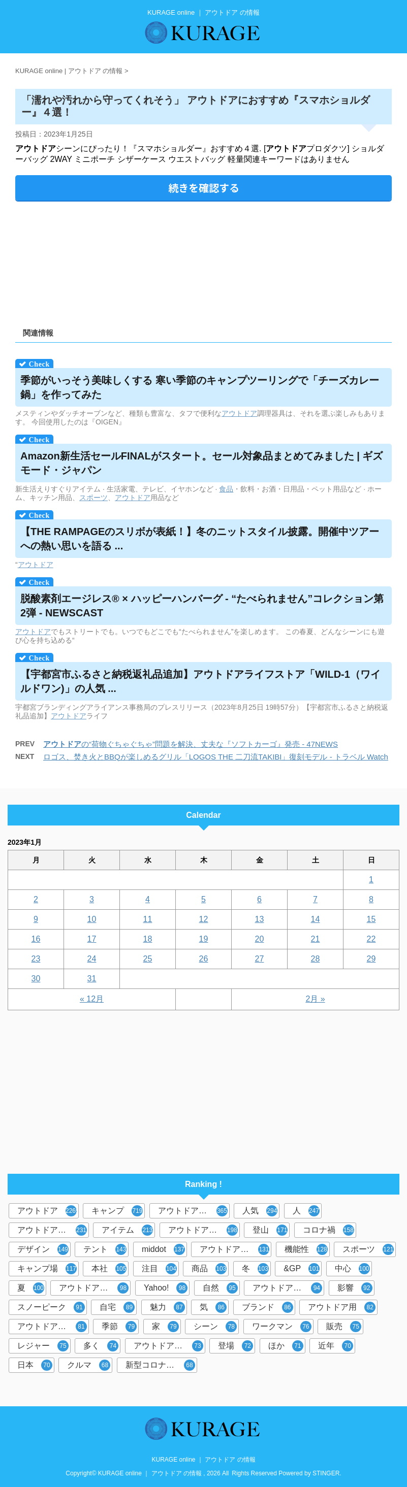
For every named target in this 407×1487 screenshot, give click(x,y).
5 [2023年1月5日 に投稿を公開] (203, 899)
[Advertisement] (203, 261)
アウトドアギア (52, 1326)
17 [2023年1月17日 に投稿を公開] (92, 939)
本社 (109, 1268)
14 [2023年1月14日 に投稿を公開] (315, 919)
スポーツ (93, 497)
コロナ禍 (328, 1230)
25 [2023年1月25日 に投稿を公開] (147, 958)
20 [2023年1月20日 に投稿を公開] (259, 939)
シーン (215, 1326)
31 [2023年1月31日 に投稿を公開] (92, 978)
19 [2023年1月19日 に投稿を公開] (203, 939)
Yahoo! (166, 1288)
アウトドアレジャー (95, 1288)
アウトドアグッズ (287, 1288)
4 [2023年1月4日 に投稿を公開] (147, 899)
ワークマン (281, 1326)
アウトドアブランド (194, 1210)
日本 (34, 1365)
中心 (352, 1268)
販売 (343, 1326)
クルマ (88, 1365)
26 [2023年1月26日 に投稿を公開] (203, 958)
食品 (226, 489)
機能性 (306, 1249)
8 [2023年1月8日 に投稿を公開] (371, 899)
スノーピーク (51, 1307)
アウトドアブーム (234, 1249)
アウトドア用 (341, 1307)
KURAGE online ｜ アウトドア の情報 (203, 1459)
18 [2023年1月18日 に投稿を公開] (147, 939)
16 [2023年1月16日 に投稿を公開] (36, 939)
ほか (285, 1345)
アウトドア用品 (203, 1230)
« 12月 (92, 999)
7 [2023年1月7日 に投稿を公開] (315, 899)
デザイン (43, 1249)
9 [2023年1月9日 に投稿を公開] (36, 919)
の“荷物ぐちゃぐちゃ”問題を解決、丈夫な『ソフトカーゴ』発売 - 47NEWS (190, 744)
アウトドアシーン (52, 1230)
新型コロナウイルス (161, 1365)
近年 (335, 1345)
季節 (119, 1326)
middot (163, 1249)
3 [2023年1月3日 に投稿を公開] (91, 899)
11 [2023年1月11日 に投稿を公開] (147, 919)
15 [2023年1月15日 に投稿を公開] (371, 919)
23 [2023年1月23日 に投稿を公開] (36, 958)
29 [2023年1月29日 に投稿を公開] (371, 958)
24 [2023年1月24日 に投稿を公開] (92, 958)
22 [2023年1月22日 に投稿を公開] (371, 939)
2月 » (315, 999)
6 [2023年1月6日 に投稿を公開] (259, 899)
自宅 (117, 1307)
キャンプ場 (47, 1268)
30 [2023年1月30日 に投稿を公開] (36, 978)
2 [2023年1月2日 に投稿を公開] (36, 899)
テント (105, 1249)
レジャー (43, 1345)
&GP (302, 1268)
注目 (159, 1268)
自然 (220, 1288)
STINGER (325, 1473)
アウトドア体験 (168, 1345)
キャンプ (117, 1210)
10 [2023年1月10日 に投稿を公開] (92, 919)
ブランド (267, 1307)
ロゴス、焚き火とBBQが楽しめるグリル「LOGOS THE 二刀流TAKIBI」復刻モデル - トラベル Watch (215, 756)
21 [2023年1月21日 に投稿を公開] (315, 939)
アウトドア (239, 413)
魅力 (167, 1307)
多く (100, 1345)
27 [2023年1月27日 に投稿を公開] (259, 958)
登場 (235, 1345)
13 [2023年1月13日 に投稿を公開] (259, 919)
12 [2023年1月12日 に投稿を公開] (203, 919)
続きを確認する (203, 187)
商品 (209, 1268)
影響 (354, 1288)
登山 (270, 1230)
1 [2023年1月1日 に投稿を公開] (371, 879)
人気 (259, 1210)
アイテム (127, 1230)
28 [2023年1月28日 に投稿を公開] (315, 958)
